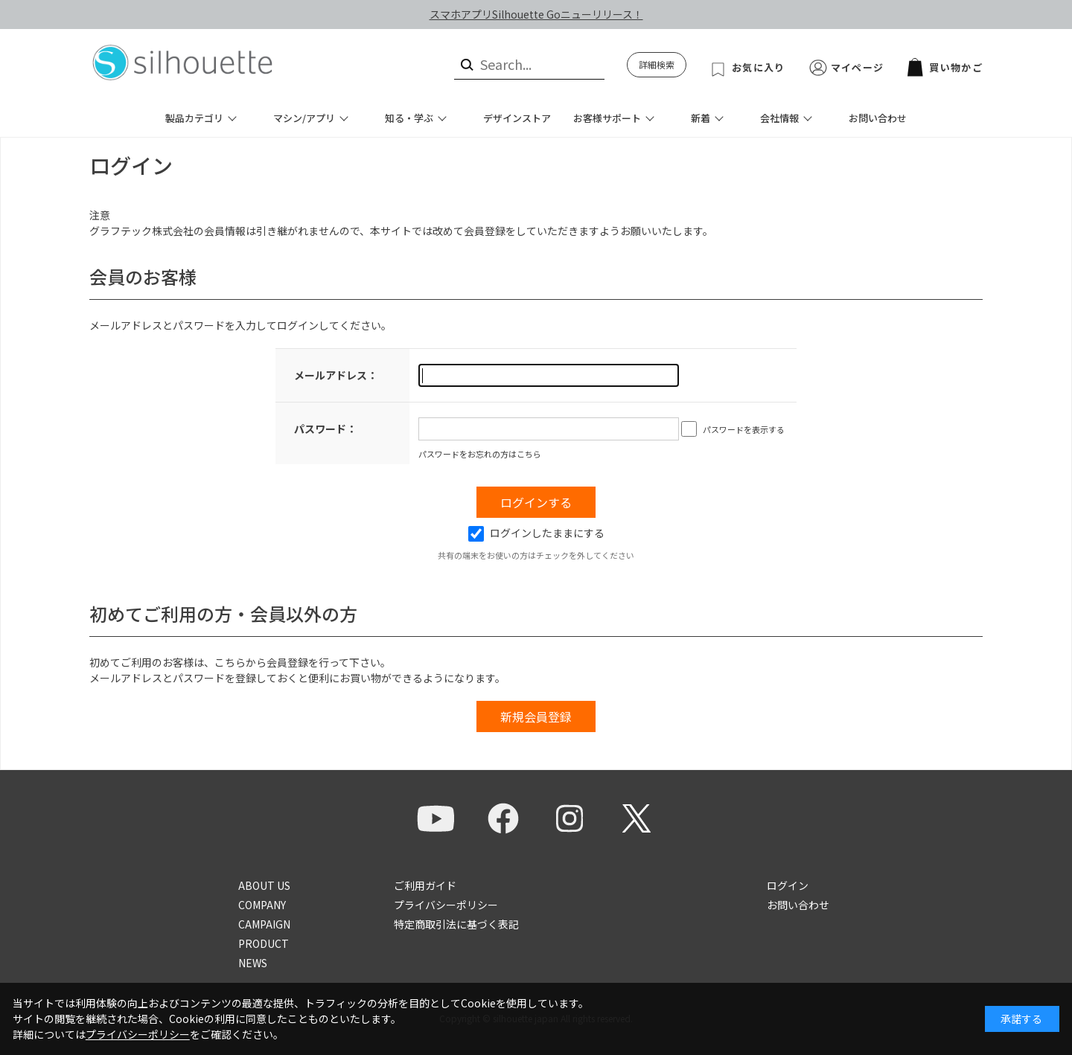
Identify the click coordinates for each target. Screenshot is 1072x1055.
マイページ (857, 67)
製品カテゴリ (194, 118)
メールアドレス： (335, 375)
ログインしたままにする (536, 532)
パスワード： (325, 428)
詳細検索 (656, 64)
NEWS (252, 962)
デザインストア (517, 118)
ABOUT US (264, 885)
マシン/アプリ (304, 118)
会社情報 (779, 118)
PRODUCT (263, 943)
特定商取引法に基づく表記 (456, 924)
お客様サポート (607, 118)
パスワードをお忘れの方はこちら (479, 454)
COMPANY (262, 904)
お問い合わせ (878, 118)
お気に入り (758, 67)
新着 (700, 118)
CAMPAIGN (264, 924)
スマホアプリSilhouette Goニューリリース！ (536, 14)
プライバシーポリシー (446, 904)
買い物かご (945, 67)
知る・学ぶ (409, 118)
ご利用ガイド (425, 885)
